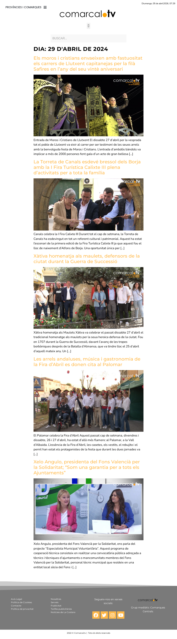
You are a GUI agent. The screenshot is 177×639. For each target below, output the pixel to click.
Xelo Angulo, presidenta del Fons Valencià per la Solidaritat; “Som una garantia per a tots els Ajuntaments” (87, 467)
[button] (88, 26)
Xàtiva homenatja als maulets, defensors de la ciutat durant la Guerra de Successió (87, 258)
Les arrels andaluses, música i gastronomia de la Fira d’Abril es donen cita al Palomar (87, 361)
